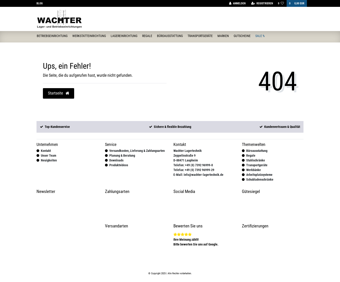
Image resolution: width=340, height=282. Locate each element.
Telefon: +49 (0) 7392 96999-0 (193, 165)
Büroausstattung (170, 36)
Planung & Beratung (122, 155)
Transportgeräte (200, 36)
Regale (147, 36)
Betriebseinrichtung (52, 36)
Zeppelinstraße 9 (184, 155)
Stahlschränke (255, 160)
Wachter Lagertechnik (187, 151)
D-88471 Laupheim (185, 160)
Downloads (116, 160)
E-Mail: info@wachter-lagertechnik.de (198, 175)
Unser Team (48, 155)
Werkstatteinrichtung (89, 36)
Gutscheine (242, 36)
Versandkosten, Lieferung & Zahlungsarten (137, 151)
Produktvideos (118, 165)
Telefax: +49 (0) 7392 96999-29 (193, 170)
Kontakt (46, 151)
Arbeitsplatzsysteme (259, 175)
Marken (223, 36)
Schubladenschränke (259, 179)
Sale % (260, 36)
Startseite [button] (58, 93)
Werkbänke (253, 170)
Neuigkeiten (49, 160)
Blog (40, 3)
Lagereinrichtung (124, 36)
